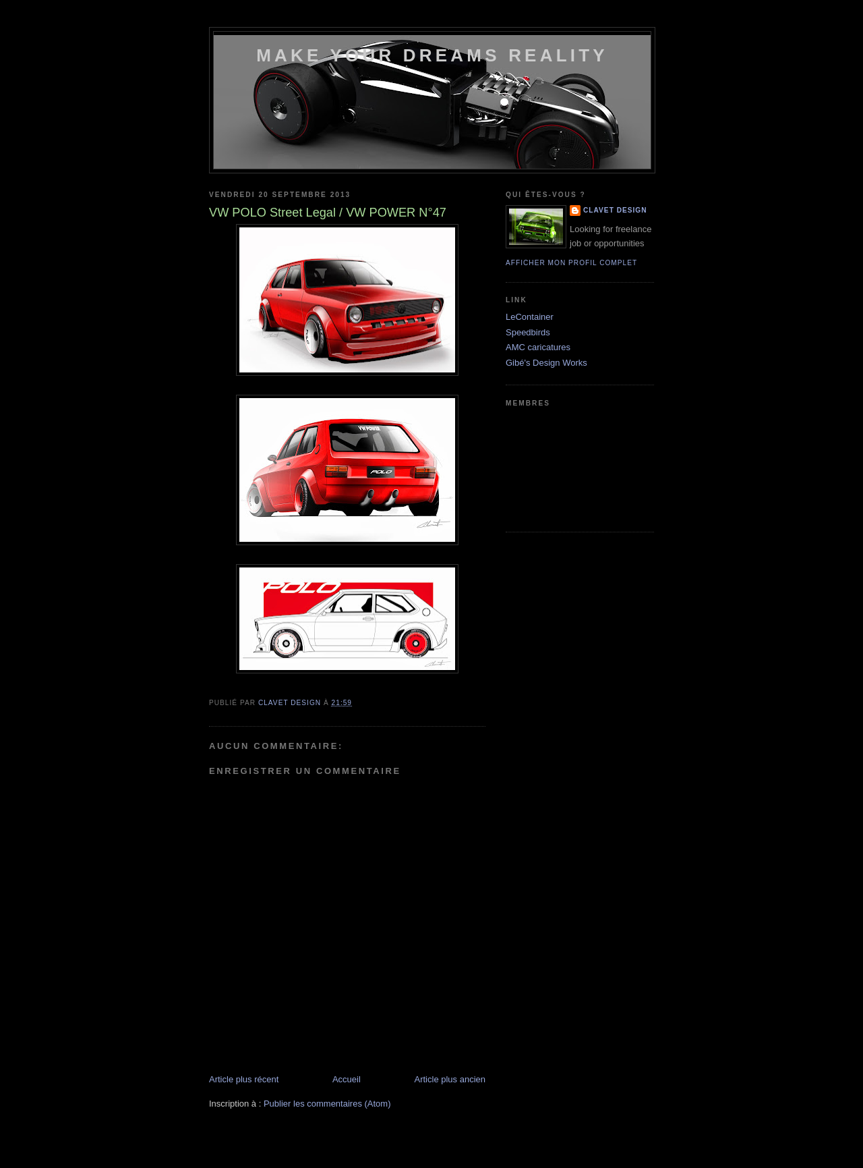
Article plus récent (243, 1079)
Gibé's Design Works (546, 363)
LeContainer (530, 317)
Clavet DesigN (615, 210)
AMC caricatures (538, 347)
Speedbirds (528, 332)
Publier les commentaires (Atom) (327, 1104)
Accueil (346, 1079)
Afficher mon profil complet (571, 263)
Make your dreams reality (432, 55)
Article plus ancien (450, 1079)
